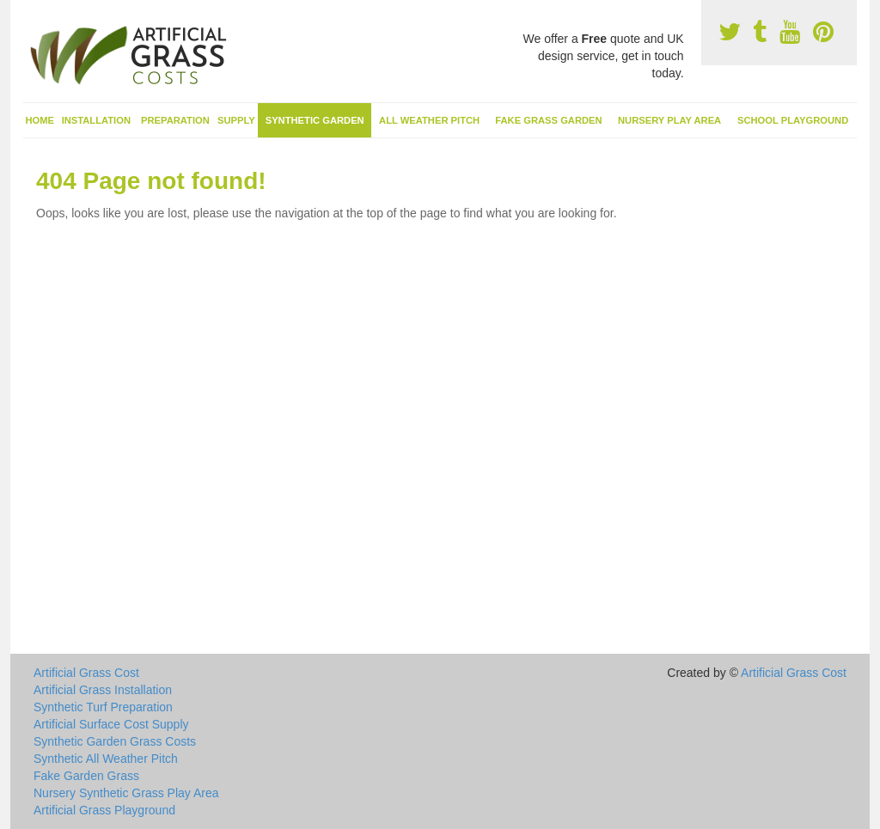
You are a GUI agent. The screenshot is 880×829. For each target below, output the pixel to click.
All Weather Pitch (429, 120)
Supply (236, 120)
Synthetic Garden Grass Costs (115, 741)
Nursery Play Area (669, 120)
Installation (96, 120)
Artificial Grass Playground (104, 810)
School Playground (792, 120)
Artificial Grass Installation (103, 690)
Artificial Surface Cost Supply (111, 724)
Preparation (175, 120)
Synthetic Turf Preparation (103, 707)
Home (40, 120)
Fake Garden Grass (86, 776)
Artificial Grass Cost (86, 673)
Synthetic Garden (315, 120)
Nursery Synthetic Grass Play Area (126, 793)
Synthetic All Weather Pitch (106, 758)
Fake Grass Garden (548, 120)
